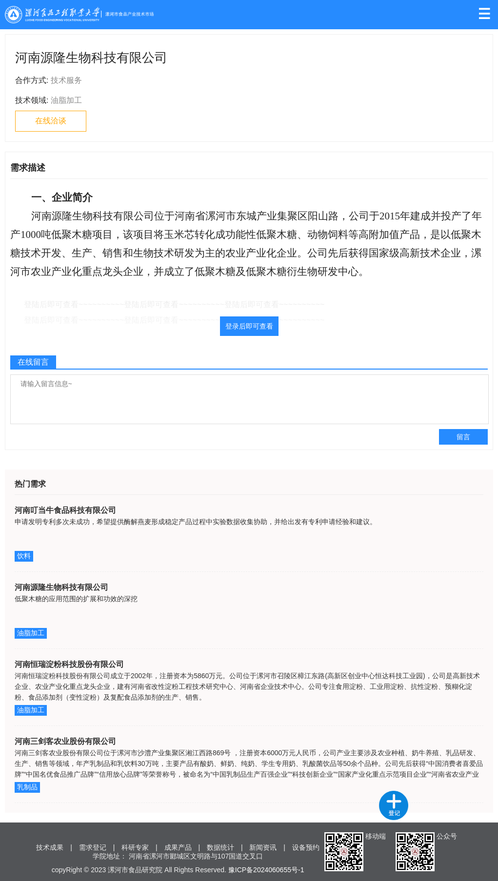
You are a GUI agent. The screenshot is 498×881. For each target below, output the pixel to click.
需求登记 (92, 847)
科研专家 (135, 847)
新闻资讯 (263, 847)
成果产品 (178, 847)
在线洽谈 (50, 121)
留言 (463, 437)
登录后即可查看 (249, 326)
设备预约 (305, 847)
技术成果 (49, 847)
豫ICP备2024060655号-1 (266, 870)
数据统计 (220, 847)
